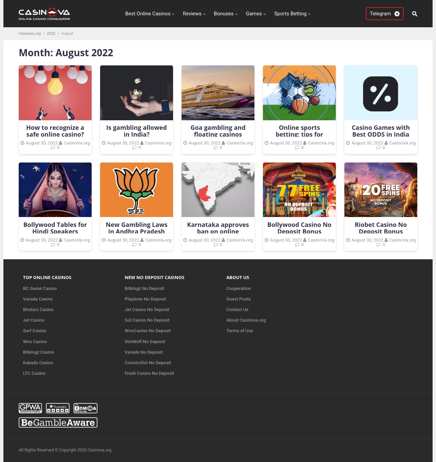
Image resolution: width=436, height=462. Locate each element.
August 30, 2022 (42, 142)
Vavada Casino (38, 299)
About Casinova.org (246, 320)
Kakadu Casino (38, 362)
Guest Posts (239, 299)
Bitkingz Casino (38, 352)
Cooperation (239, 288)
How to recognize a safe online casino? (55, 130)
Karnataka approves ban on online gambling (218, 231)
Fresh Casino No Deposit (149, 373)
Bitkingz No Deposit (144, 288)
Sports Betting (290, 14)
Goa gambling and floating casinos (218, 130)
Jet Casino (34, 320)
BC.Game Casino (40, 288)
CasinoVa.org (77, 142)
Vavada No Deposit (144, 352)
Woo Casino (35, 341)
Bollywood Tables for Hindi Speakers (55, 227)
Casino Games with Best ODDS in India (381, 130)
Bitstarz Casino (38, 309)
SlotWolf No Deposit (145, 341)
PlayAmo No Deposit (145, 299)
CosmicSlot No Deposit (148, 362)
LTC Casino (34, 373)
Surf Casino (35, 330)
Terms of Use (240, 330)
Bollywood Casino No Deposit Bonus (299, 227)
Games (254, 14)
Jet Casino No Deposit (147, 309)
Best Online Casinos (147, 14)
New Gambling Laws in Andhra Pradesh (136, 227)
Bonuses (224, 14)
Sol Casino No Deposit (147, 320)
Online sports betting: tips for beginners (299, 134)
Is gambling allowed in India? (136, 130)
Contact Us (238, 309)
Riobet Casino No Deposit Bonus (381, 227)
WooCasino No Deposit (148, 330)
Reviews (192, 14)
